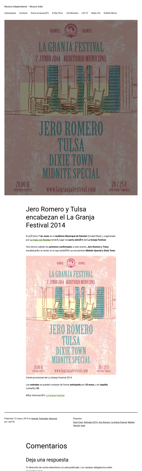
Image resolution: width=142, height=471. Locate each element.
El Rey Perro (57, 13)
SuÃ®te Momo (110, 13)
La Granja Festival (55, 395)
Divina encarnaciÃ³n (40, 13)
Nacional (53, 418)
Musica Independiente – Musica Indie (23, 6)
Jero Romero (104, 422)
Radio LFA (95, 13)
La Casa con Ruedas (40, 240)
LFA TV (85, 13)
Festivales (43, 418)
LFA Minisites (72, 13)
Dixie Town (78, 422)
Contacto (23, 13)
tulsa (83, 425)
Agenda (34, 418)
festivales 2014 (91, 422)
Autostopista (10, 13)
